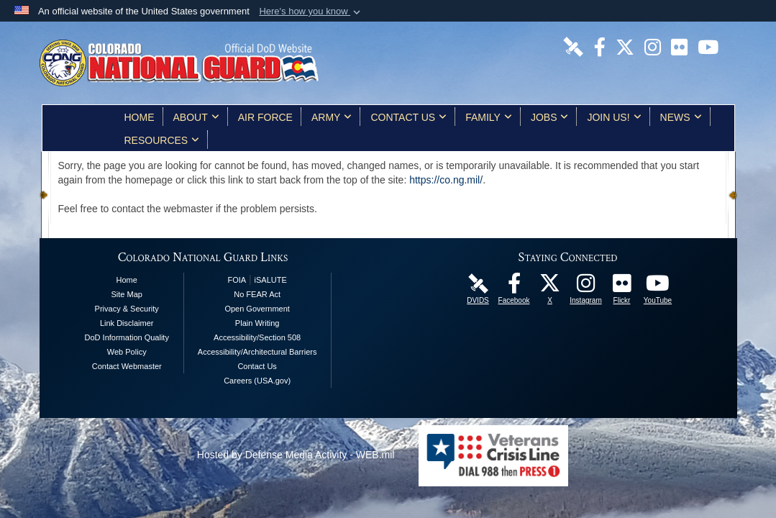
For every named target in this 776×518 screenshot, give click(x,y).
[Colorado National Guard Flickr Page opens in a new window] (679, 46)
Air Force (265, 117)
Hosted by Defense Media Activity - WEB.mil (296, 454)
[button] (311, 11)
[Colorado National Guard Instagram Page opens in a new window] (652, 46)
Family (488, 117)
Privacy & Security (127, 308)
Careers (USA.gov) (257, 380)
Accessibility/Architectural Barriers (257, 351)
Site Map (126, 294)
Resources (162, 140)
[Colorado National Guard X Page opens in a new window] (625, 46)
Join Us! (614, 117)
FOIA (236, 280)
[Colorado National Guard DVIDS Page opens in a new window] (573, 46)
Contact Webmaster (127, 366)
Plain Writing (257, 323)
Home (139, 117)
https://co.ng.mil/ (446, 180)
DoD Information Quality (127, 337)
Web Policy (127, 351)
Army (331, 117)
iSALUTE (271, 280)
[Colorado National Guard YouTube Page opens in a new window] (708, 46)
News (681, 117)
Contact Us (408, 117)
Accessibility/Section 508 (257, 337)
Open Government (257, 308)
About (196, 117)
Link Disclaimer (127, 323)
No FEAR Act (257, 294)
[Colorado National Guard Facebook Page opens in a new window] (600, 46)
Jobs (550, 117)
